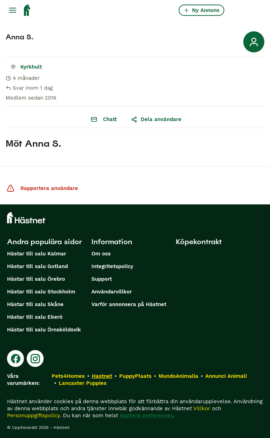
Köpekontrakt (199, 241)
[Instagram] (35, 358)
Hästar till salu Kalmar (36, 253)
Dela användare (156, 119)
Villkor (201, 408)
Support (101, 279)
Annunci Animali (226, 376)
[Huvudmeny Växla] (13, 10)
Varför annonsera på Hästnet (128, 304)
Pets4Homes (68, 376)
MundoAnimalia (178, 376)
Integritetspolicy (112, 266)
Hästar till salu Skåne (35, 304)
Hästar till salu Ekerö (35, 317)
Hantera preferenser (146, 415)
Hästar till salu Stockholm (41, 291)
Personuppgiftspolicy (33, 415)
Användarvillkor (111, 291)
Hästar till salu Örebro (36, 279)
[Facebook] (15, 358)
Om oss (101, 253)
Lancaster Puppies (83, 383)
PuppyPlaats (135, 376)
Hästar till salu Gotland (37, 266)
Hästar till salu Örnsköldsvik (44, 329)
